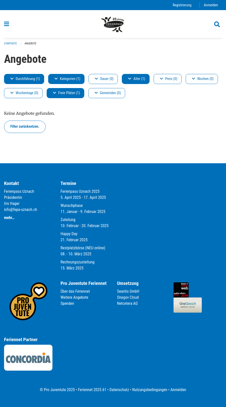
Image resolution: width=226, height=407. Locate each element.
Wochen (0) (203, 81)
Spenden (67, 303)
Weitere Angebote (75, 297)
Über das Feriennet (75, 291)
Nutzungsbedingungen (150, 389)
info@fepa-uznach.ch (21, 209)
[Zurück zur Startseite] (113, 25)
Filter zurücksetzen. (24, 128)
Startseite (10, 45)
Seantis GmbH (128, 291)
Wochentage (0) (24, 95)
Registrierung (181, 5)
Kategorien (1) (67, 81)
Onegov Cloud (128, 297)
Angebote (31, 45)
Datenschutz (119, 389)
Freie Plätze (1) (66, 95)
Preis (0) (168, 81)
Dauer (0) (104, 81)
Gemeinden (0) (108, 95)
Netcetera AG (127, 303)
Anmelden (211, 5)
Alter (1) (136, 81)
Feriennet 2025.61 (91, 389)
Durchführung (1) (25, 81)
